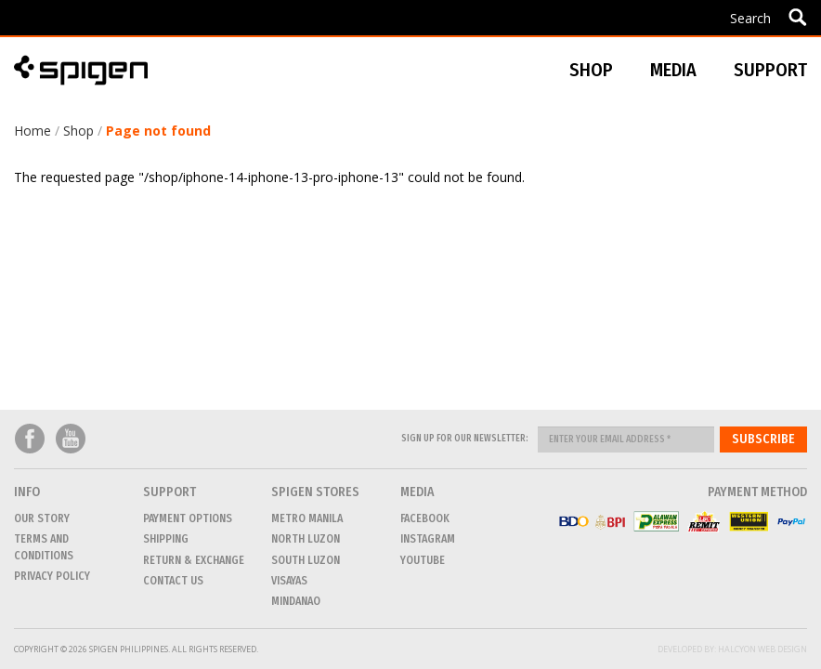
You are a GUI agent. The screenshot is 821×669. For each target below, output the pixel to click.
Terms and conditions (43, 546)
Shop (78, 130)
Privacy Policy (52, 576)
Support (770, 69)
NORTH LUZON (305, 538)
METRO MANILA (307, 518)
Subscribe (763, 439)
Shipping (166, 538)
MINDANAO (295, 601)
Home (32, 130)
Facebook (30, 439)
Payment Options (187, 518)
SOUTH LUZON (305, 560)
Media (673, 69)
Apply (797, 16)
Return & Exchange (193, 560)
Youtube (70, 439)
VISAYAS (289, 580)
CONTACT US (173, 580)
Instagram (427, 538)
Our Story (42, 518)
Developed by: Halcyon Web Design (732, 649)
